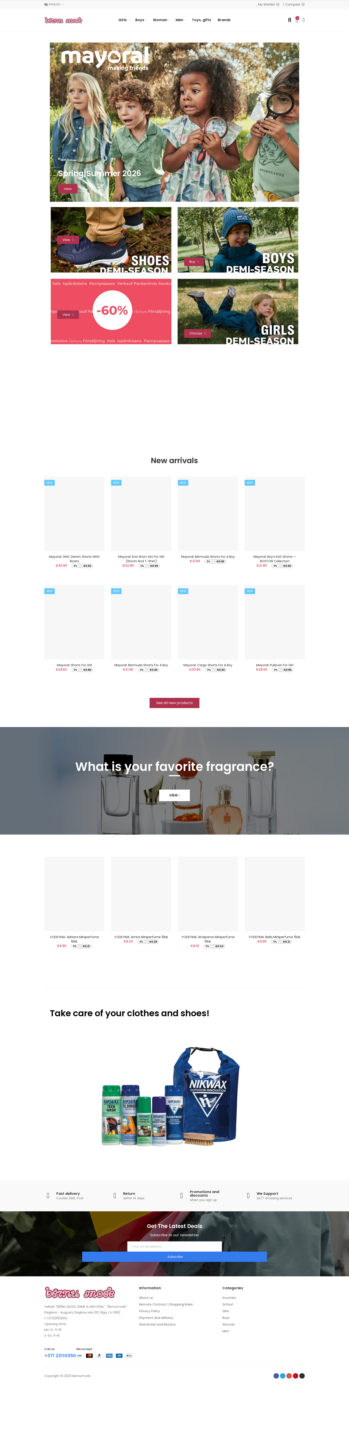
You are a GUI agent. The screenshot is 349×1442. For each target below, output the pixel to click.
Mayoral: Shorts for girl (74, 729)
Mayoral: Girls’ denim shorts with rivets (74, 620)
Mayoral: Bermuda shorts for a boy (141, 729)
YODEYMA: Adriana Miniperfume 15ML (74, 1006)
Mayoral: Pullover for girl (274, 729)
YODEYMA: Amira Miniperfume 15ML (141, 1004)
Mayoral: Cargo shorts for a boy (207, 729)
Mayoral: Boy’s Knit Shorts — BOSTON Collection (275, 620)
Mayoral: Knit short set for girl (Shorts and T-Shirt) (141, 620)
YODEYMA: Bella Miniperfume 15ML (275, 1004)
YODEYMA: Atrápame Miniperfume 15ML (208, 1006)
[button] (174, 770)
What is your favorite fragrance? (174, 834)
